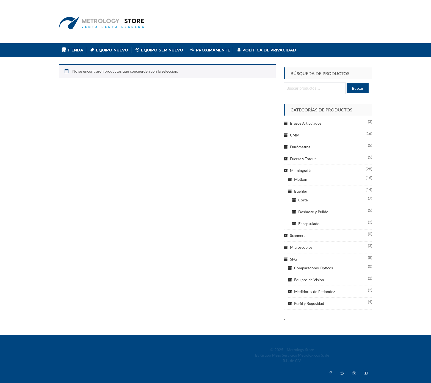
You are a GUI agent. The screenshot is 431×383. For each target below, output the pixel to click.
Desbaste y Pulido (313, 211)
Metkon (300, 179)
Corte (303, 200)
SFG (293, 259)
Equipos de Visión (309, 279)
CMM (295, 135)
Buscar (357, 88)
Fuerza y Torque (303, 158)
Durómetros (300, 146)
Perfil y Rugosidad (309, 303)
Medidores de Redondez (314, 291)
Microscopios (301, 247)
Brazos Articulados (305, 123)
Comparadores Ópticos (313, 268)
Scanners (297, 235)
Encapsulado (308, 223)
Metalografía (300, 170)
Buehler (300, 191)
